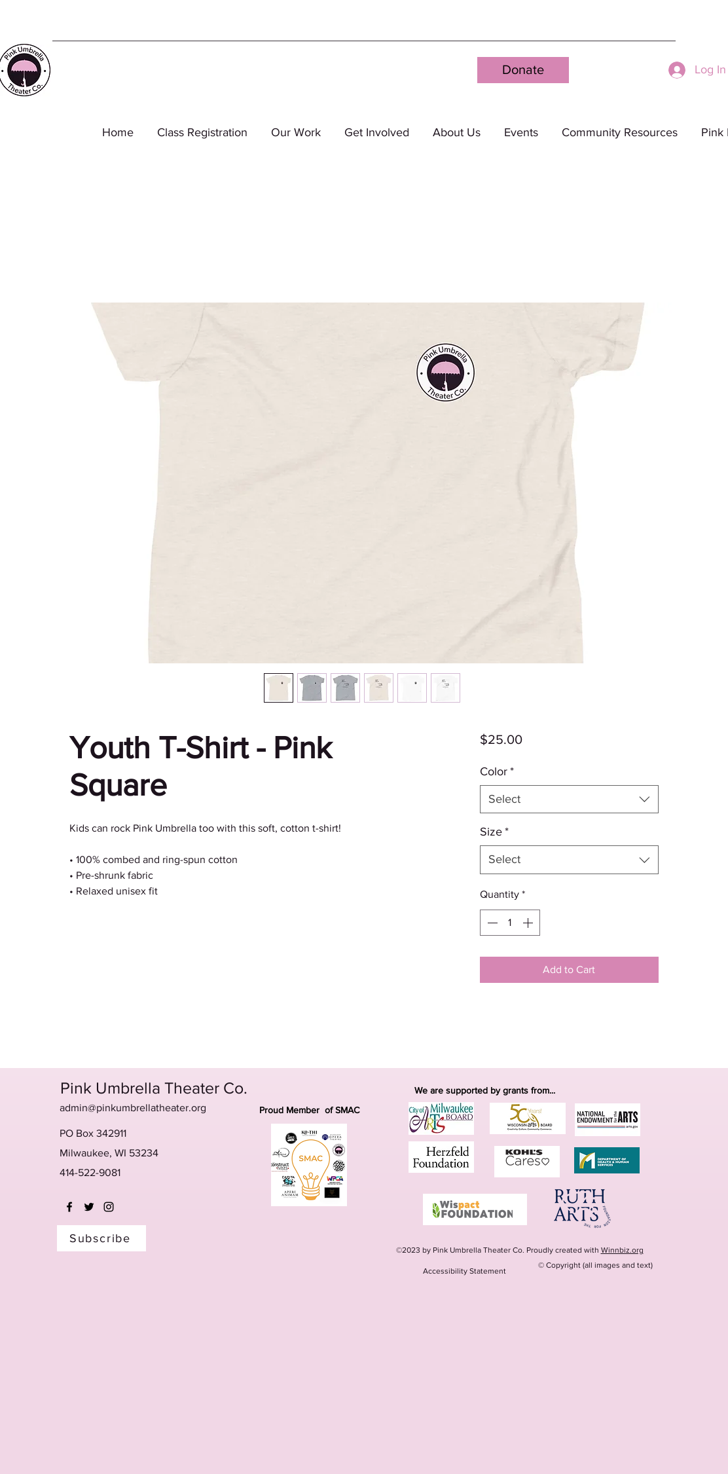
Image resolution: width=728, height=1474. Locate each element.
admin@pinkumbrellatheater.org (133, 1107)
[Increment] (529, 922)
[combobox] (569, 799)
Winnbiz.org (622, 1250)
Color (497, 771)
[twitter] (89, 1206)
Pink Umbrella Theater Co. (153, 1087)
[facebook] (69, 1206)
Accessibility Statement (464, 1271)
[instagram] (108, 1206)
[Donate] (523, 70)
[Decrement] (491, 922)
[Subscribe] (101, 1238)
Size (494, 831)
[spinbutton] (510, 922)
